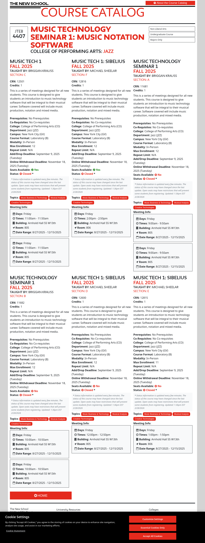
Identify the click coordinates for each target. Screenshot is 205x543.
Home (41, 495)
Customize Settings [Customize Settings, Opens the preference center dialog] (152, 519)
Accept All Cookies (152, 536)
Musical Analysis (58, 198)
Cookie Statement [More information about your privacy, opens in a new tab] (15, 530)
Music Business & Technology (34, 198)
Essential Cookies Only (153, 527)
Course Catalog (93, 12)
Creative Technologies (21, 202)
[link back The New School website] (29, 3)
